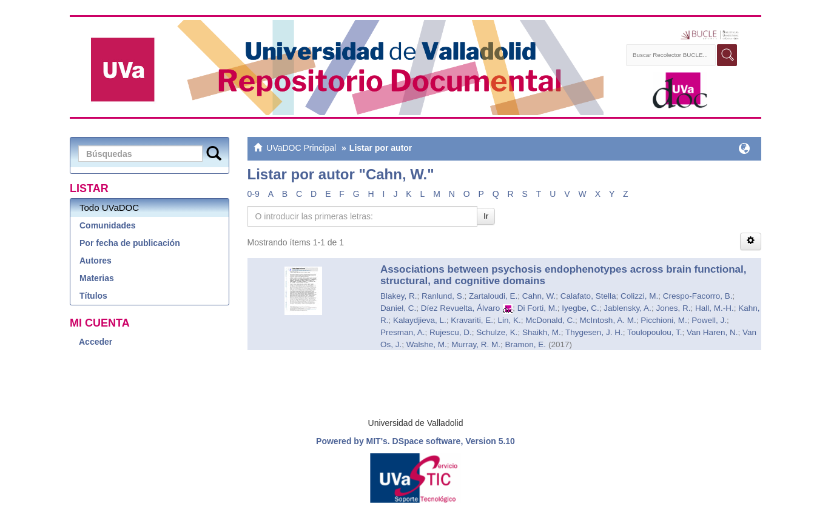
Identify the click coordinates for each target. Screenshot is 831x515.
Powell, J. (709, 320)
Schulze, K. (496, 332)
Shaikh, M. (541, 332)
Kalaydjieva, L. (419, 320)
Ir (485, 216)
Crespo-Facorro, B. (698, 296)
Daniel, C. (398, 308)
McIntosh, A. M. (608, 320)
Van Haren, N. (712, 332)
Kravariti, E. (472, 320)
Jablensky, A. (627, 308)
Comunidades (107, 225)
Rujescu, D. (450, 332)
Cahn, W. (539, 296)
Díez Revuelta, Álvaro (460, 308)
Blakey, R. (398, 296)
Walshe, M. (426, 344)
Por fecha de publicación (129, 243)
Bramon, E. (525, 344)
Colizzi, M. (639, 296)
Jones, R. (673, 308)
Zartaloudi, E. (493, 296)
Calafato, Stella (588, 296)
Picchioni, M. (664, 320)
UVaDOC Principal (301, 148)
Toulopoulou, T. (654, 332)
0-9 (253, 194)
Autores (95, 260)
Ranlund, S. (443, 296)
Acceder (95, 342)
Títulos (93, 296)
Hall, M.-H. (714, 308)
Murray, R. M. (475, 344)
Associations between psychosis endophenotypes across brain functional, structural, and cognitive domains (563, 275)
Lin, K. (509, 320)
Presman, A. (402, 332)
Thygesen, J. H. (594, 332)
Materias (96, 278)
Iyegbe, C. (580, 308)
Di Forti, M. (537, 308)
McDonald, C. (550, 320)
